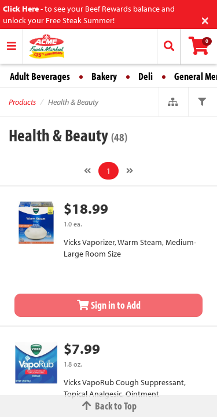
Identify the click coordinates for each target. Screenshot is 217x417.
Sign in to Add (108, 305)
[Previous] (87, 171)
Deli (145, 76)
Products (22, 102)
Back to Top (108, 405)
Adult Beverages (40, 76)
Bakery (104, 76)
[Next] (129, 171)
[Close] (205, 19)
